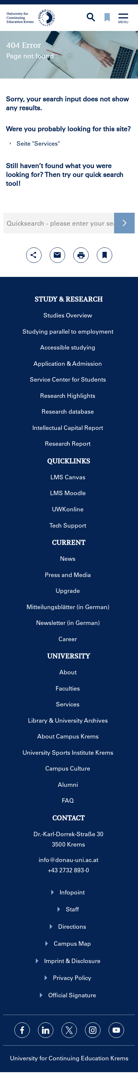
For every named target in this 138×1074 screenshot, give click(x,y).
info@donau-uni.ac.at (68, 859)
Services (46, 143)
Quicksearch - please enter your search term (69, 223)
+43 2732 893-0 (68, 870)
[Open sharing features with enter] (34, 255)
